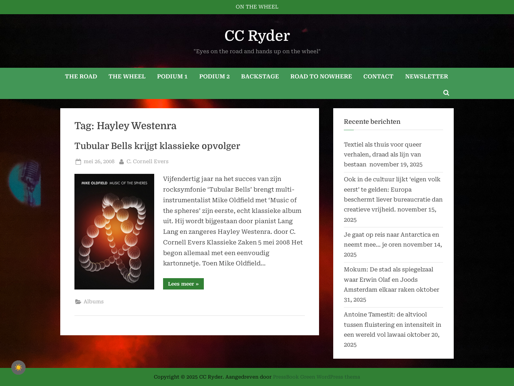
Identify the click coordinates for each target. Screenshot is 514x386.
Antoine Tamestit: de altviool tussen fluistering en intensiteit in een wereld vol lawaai (392, 324)
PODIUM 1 (172, 76)
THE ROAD (81, 76)
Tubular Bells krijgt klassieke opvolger (157, 146)
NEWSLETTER (426, 76)
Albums (94, 302)
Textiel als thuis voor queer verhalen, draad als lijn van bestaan (382, 154)
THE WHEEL (127, 76)
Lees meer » (186, 285)
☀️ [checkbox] (18, 367)
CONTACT (378, 76)
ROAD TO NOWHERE (321, 76)
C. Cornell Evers (147, 161)
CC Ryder (257, 36)
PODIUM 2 (214, 76)
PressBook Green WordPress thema (316, 377)
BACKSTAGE (260, 76)
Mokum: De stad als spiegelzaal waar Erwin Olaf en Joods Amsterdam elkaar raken (388, 279)
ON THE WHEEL (257, 7)
